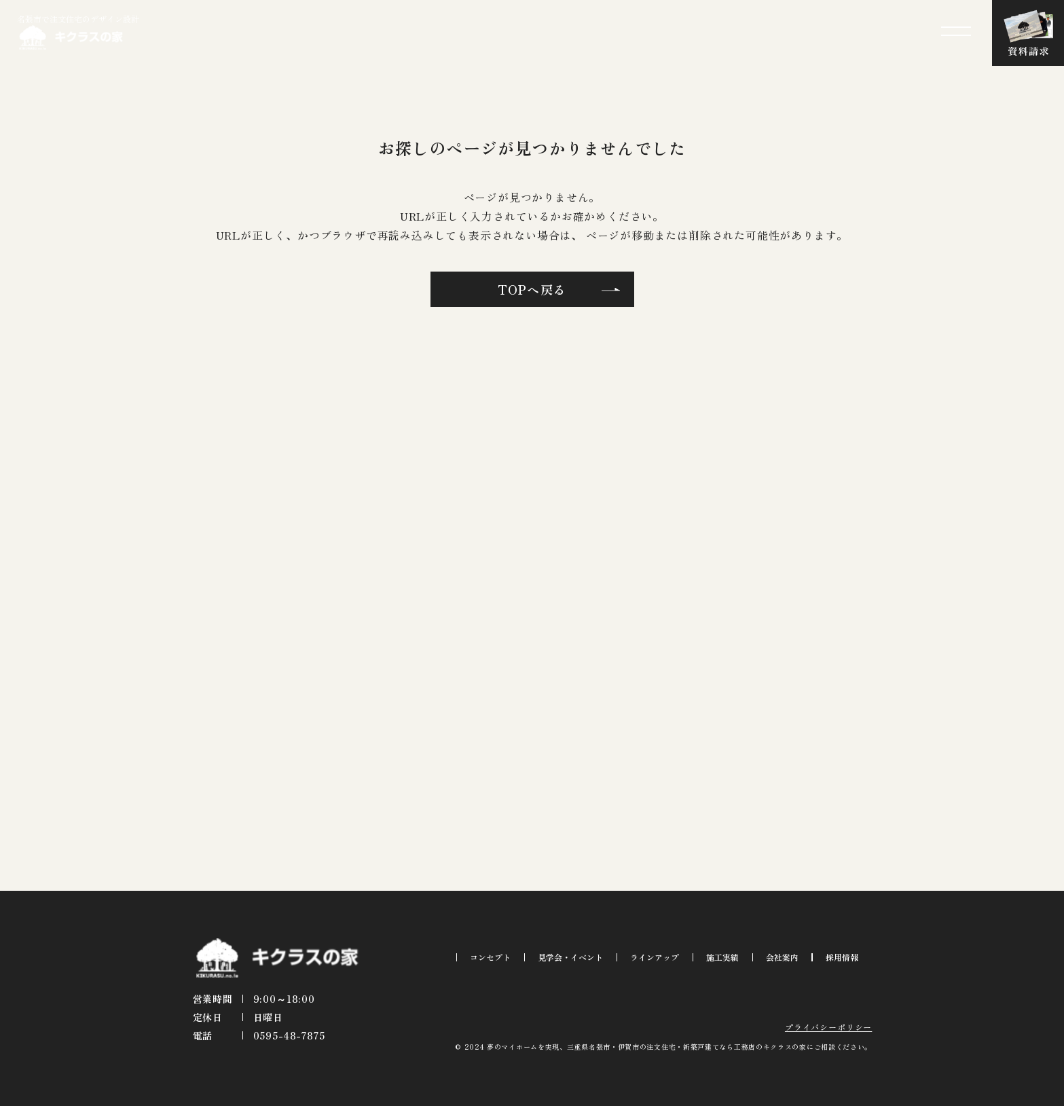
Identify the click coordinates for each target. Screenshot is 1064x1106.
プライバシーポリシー (828, 1027)
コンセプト (490, 957)
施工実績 (722, 957)
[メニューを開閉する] (956, 31)
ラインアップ (654, 957)
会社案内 (782, 957)
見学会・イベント (570, 957)
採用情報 (842, 957)
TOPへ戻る (532, 289)
